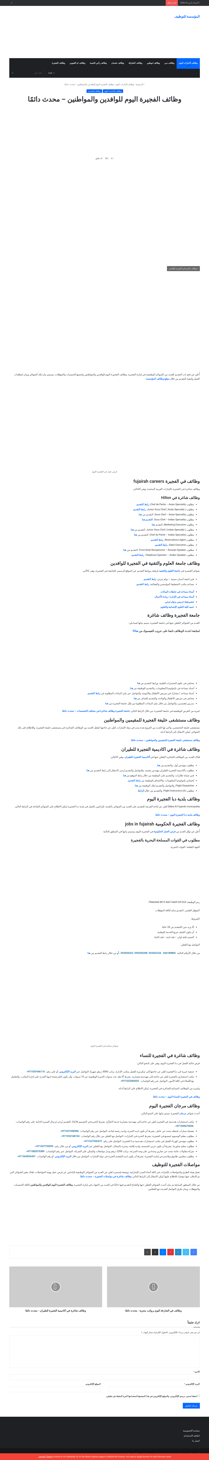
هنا (140, 514)
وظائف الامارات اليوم (188, 63)
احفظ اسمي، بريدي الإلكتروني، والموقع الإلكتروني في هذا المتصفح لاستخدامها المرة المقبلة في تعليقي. (151, 1396)
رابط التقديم (143, 504)
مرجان (182, 1113)
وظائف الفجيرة (58, 63)
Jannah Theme (45, 1456)
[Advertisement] (72, 32)
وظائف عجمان (117, 63)
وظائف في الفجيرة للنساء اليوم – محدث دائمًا (176, 1096)
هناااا (135, 631)
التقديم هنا (147, 519)
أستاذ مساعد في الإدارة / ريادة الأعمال (174, 596)
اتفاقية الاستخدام (192, 1435)
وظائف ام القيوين (77, 63)
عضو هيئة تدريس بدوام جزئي (179, 601)
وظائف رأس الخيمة (98, 63)
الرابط (141, 790)
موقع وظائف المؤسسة (157, 378)
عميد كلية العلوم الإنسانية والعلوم (177, 606)
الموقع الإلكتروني (93, 1384)
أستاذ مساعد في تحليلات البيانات (177, 591)
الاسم (196, 1371)
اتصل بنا (196, 1440)
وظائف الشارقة (135, 63)
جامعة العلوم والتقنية (169, 570)
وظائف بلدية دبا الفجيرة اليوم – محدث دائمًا (177, 814)
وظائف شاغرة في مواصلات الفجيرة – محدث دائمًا (105, 1176)
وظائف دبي (169, 63)
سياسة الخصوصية (191, 1430)
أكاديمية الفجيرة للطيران (137, 757)
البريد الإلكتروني (67, 1071)
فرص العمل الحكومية (164, 831)
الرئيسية (140, 84)
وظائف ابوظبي (153, 63)
